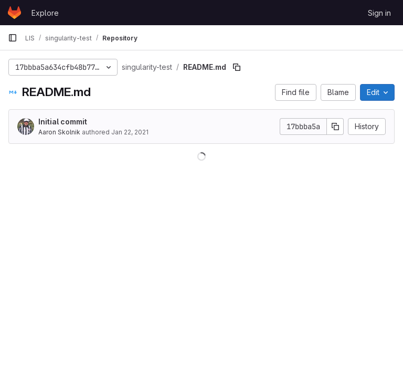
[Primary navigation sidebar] (12, 37)
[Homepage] (14, 12)
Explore (45, 12)
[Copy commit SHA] (335, 126)
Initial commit (62, 121)
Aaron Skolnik (59, 132)
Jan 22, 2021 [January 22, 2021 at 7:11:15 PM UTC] (130, 132)
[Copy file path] (236, 67)
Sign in (379, 12)
